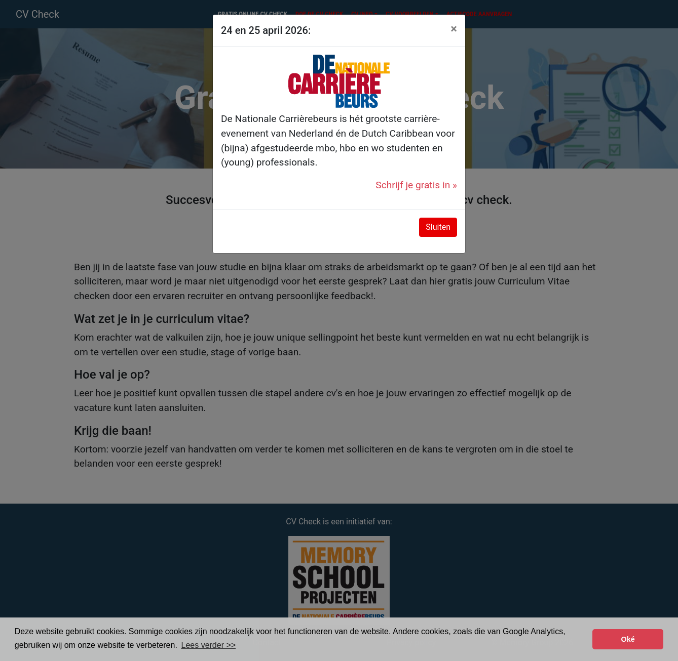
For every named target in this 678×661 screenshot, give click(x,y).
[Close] (453, 29)
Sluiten (438, 227)
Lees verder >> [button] (208, 645)
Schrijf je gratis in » (416, 185)
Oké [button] (628, 639)
